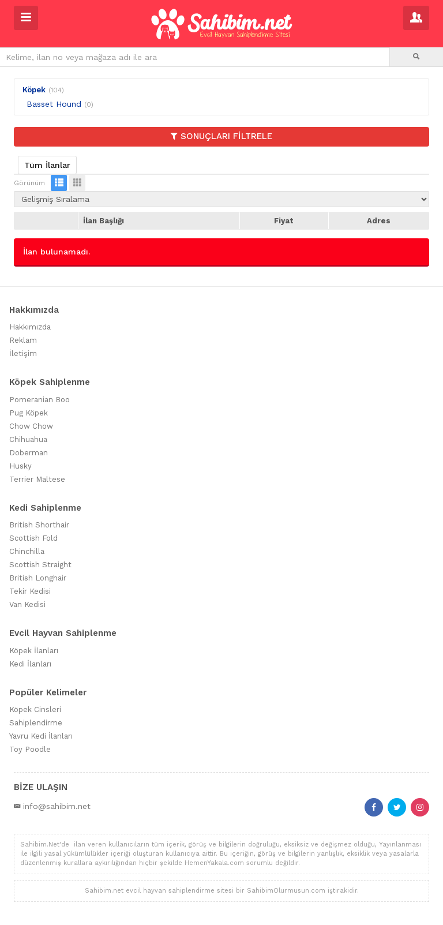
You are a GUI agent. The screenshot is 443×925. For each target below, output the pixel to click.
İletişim (23, 353)
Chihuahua (28, 439)
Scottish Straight (40, 564)
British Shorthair (39, 524)
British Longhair (37, 578)
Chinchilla (26, 551)
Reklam (23, 340)
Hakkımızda (30, 327)
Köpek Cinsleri (35, 709)
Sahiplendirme (35, 722)
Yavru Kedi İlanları (41, 736)
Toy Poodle (30, 749)
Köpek (34, 89)
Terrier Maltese (37, 479)
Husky (20, 466)
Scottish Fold (33, 538)
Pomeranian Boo (39, 399)
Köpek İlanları (33, 650)
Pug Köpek (28, 413)
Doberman (28, 452)
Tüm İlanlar (47, 165)
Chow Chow (31, 426)
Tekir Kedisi (30, 591)
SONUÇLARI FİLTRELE (221, 136)
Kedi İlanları (30, 664)
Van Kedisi (27, 604)
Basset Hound (54, 103)
